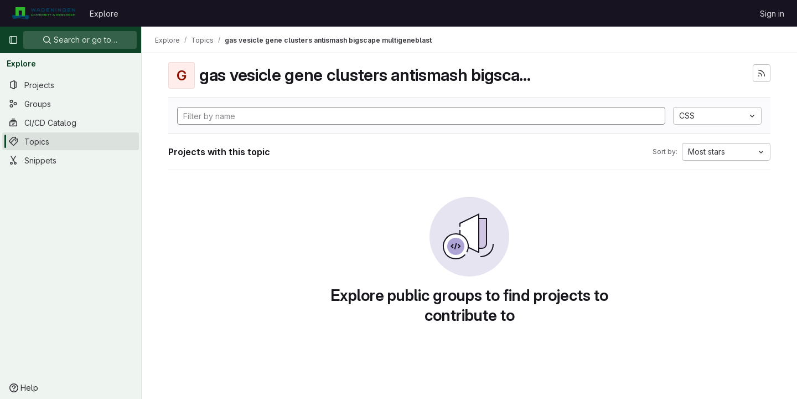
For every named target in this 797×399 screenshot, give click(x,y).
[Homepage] (43, 13)
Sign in (772, 13)
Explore (104, 13)
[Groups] (70, 103)
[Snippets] (70, 160)
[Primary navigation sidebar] (13, 40)
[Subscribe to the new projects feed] (761, 73)
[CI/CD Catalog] (70, 122)
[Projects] (70, 85)
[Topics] (70, 141)
